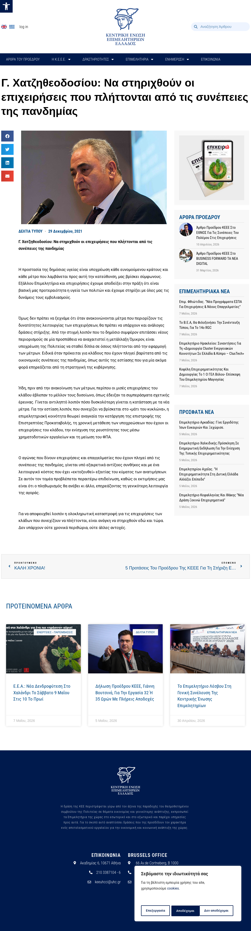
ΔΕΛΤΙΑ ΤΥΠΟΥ (30, 231)
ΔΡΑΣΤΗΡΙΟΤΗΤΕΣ (98, 59)
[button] (6, 6)
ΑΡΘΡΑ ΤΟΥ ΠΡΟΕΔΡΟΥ (23, 59)
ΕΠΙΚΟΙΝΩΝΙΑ (210, 59)
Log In (23, 26)
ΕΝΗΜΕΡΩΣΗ (177, 59)
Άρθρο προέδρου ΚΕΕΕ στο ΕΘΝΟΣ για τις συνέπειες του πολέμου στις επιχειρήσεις (217, 232)
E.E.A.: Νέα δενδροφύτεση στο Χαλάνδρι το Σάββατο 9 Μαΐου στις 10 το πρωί (41, 692)
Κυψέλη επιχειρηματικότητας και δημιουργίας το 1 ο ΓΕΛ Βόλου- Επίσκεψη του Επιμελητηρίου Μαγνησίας (209, 374)
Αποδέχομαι (221, 911)
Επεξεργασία (155, 911)
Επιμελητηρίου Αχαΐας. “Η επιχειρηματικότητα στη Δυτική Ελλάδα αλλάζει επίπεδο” (208, 474)
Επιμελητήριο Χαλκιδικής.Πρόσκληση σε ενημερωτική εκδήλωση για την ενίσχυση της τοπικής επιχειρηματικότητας (209, 448)
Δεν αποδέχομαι (188, 911)
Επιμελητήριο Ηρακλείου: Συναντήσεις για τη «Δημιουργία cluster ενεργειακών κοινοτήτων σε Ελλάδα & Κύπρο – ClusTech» (211, 348)
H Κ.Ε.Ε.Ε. (61, 59)
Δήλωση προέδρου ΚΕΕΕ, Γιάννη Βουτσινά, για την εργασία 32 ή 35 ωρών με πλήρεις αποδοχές (124, 692)
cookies (173, 890)
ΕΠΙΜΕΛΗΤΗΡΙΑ (139, 59)
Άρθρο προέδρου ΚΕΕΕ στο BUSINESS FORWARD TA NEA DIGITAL (217, 258)
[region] (187, 894)
